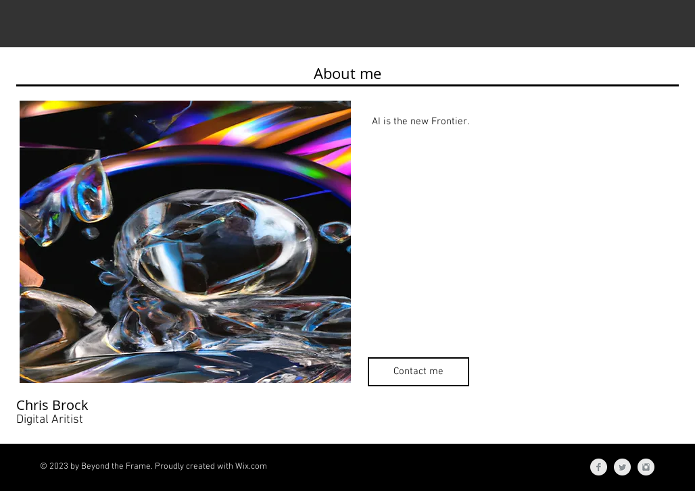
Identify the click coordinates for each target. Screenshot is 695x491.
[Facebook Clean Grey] (598, 467)
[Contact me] (418, 371)
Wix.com (251, 466)
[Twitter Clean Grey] (622, 467)
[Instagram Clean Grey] (646, 467)
